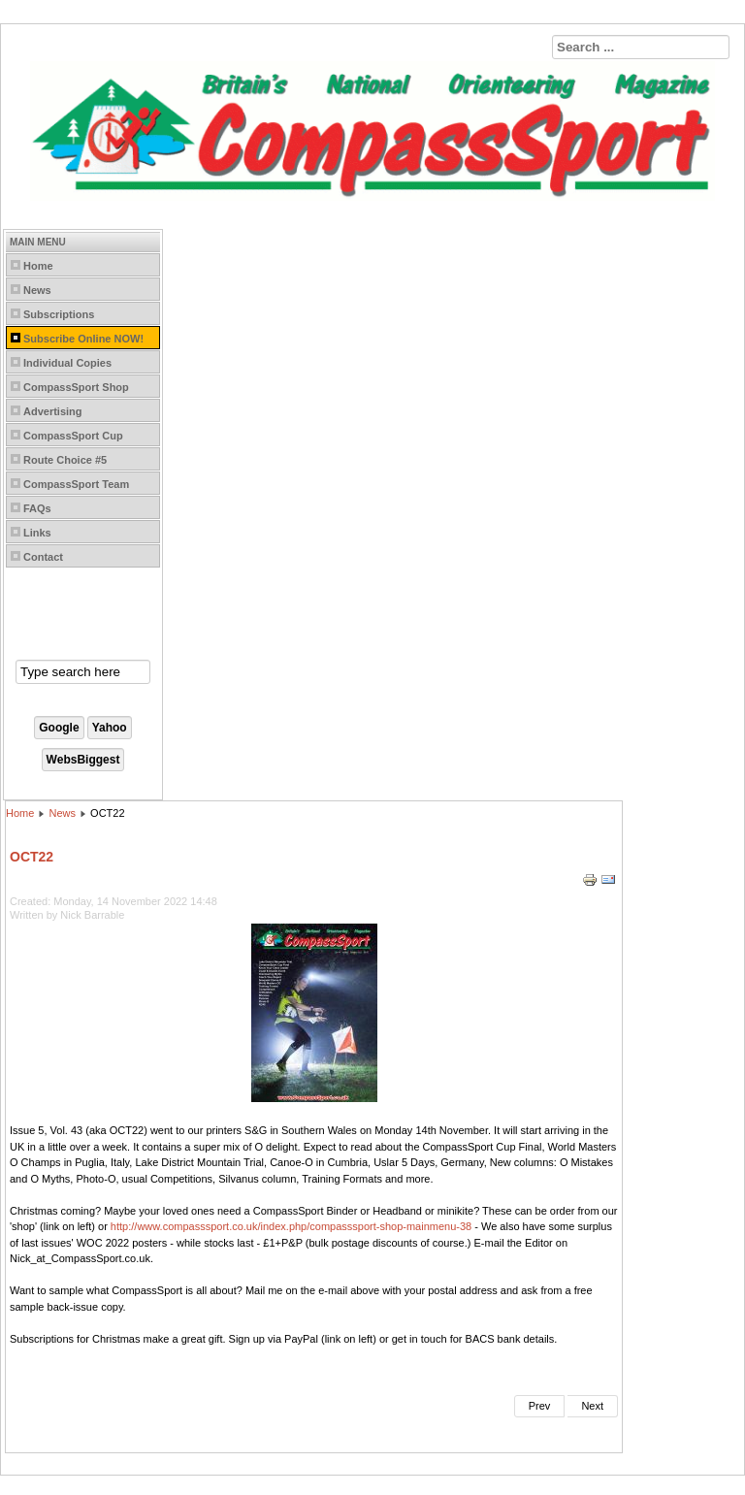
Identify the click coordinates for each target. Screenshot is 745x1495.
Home (38, 266)
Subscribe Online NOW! (83, 338)
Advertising (52, 411)
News (37, 290)
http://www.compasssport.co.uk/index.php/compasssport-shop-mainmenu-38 (291, 1226)
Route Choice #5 (65, 460)
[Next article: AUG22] (592, 1406)
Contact (43, 557)
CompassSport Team (76, 484)
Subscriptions (58, 314)
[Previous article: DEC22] (540, 1406)
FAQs (37, 508)
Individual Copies (67, 363)
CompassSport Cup (73, 435)
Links (37, 532)
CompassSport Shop (76, 387)
